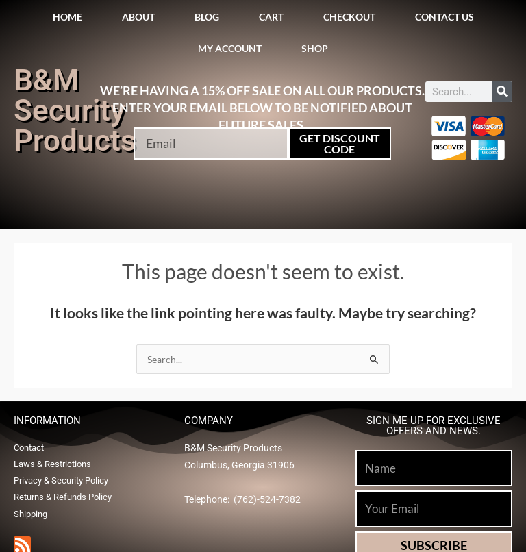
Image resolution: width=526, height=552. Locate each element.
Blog (207, 17)
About (138, 17)
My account (230, 48)
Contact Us (444, 17)
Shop (314, 48)
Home (67, 17)
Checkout (349, 17)
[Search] (502, 91)
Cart (271, 17)
